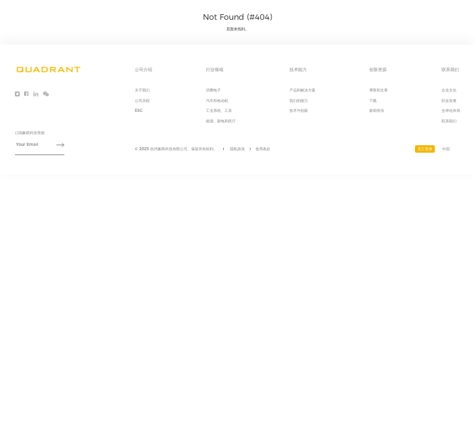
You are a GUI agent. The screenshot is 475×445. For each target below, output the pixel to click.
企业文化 (449, 90)
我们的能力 (298, 100)
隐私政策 (237, 148)
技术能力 (372, 16)
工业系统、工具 (219, 110)
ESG (139, 110)
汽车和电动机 (217, 100)
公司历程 (142, 100)
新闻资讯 (376, 110)
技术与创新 (298, 110)
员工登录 (424, 148)
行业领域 (340, 16)
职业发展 (449, 100)
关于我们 (142, 90)
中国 (446, 148)
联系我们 (436, 16)
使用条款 (262, 148)
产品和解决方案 (302, 90)
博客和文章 (378, 90)
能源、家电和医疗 (221, 121)
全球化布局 (451, 110)
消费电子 (213, 90)
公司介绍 (308, 16)
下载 (373, 100)
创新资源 (404, 16)
